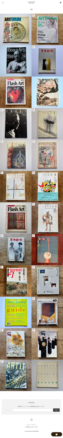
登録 (56, 410)
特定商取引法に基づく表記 (31, 427)
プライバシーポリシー (31, 424)
